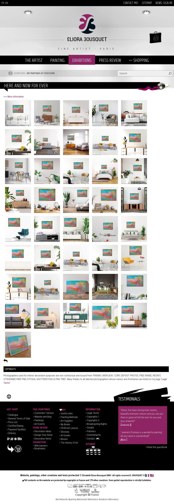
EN (6, 3)
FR (3, 3)
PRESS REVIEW (110, 60)
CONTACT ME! (130, 3)
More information (15, 96)
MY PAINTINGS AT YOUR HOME (41, 73)
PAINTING (57, 60)
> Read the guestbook (156, 447)
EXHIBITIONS (81, 60)
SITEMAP (147, 3)
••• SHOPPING (139, 60)
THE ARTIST (34, 60)
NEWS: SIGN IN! (164, 3)
